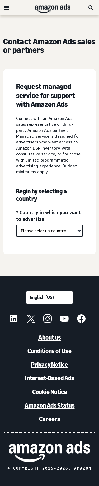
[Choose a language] (49, 297)
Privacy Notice (49, 364)
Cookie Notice (49, 392)
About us (49, 337)
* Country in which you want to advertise (48, 215)
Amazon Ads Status (50, 405)
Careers (49, 419)
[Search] (91, 7)
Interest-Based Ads (49, 378)
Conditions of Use (49, 351)
